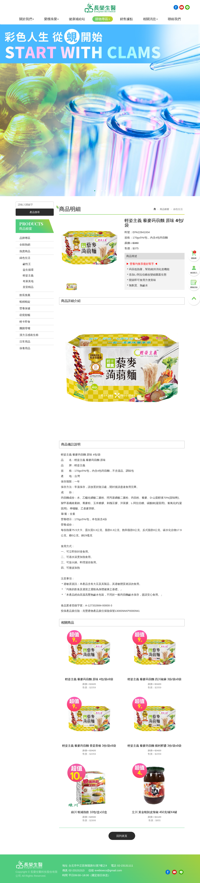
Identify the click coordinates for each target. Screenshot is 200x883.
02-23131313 (76, 870)
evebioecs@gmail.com (108, 870)
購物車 (194, 255)
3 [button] (102, 191)
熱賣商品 (25, 251)
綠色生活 (25, 257)
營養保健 (25, 308)
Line (187, 7)
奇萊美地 (28, 281)
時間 (65, 875)
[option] (100, 105)
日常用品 (25, 341)
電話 (113, 865)
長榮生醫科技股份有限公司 (100, 8)
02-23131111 (125, 865)
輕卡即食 (25, 321)
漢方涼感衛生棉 (29, 334)
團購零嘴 (25, 328)
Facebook (175, 7)
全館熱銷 (25, 244)
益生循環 (28, 269)
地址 (65, 865)
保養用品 (25, 348)
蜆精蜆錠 (25, 301)
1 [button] (94, 191)
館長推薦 (25, 295)
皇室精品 (28, 286)
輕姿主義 (28, 275)
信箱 (91, 870)
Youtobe (181, 7)
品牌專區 (25, 237)
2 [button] (98, 191)
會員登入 (193, 269)
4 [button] (105, 191)
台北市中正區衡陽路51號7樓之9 (88, 865)
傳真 (65, 870)
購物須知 (193, 284)
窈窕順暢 (25, 314)
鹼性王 (27, 263)
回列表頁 (121, 835)
